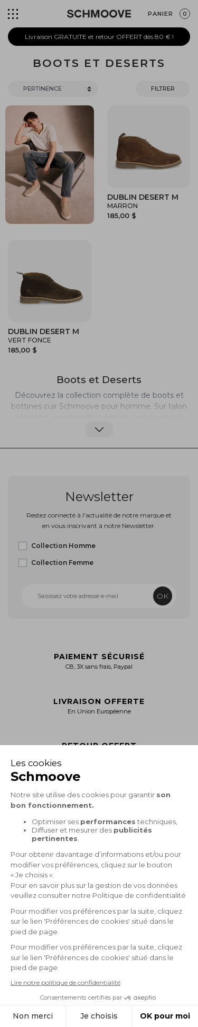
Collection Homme (63, 546)
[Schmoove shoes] (99, 13)
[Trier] (53, 89)
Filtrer (163, 88)
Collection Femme (62, 562)
